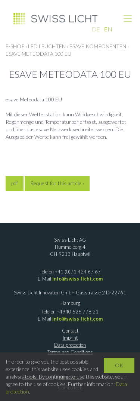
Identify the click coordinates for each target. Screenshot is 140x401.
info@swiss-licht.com (77, 279)
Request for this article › (57, 183)
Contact (70, 331)
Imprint (70, 338)
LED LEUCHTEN (47, 46)
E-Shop (15, 46)
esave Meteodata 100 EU (38, 53)
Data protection (70, 345)
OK (119, 365)
